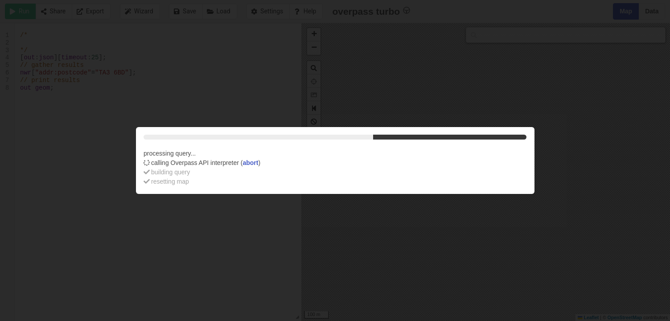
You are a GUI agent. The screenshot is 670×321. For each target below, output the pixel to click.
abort (250, 162)
